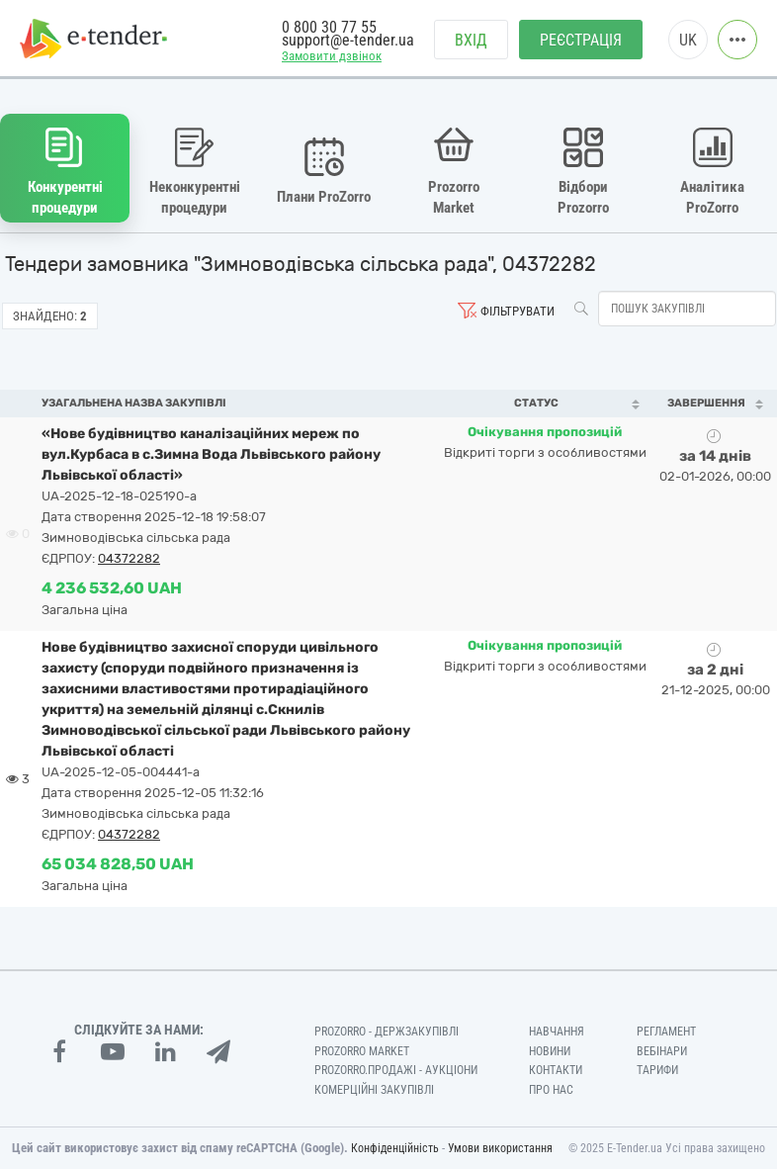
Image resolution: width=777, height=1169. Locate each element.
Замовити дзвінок (332, 55)
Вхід (471, 40)
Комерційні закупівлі (374, 1090)
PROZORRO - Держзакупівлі (386, 1031)
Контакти (555, 1070)
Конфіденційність (395, 1148)
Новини (549, 1051)
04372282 (129, 558)
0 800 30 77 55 (329, 27)
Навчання (556, 1031)
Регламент (666, 1031)
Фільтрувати (517, 311)
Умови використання (500, 1148)
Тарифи (657, 1070)
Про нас (551, 1090)
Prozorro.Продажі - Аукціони (395, 1070)
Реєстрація (581, 40)
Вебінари (662, 1051)
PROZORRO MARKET (361, 1051)
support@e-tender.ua (348, 40)
